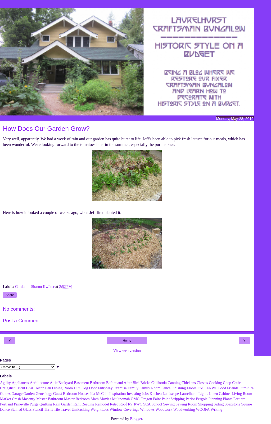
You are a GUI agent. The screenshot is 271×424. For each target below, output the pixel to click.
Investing (134, 393)
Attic (53, 383)
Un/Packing (80, 409)
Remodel (102, 404)
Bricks (145, 383)
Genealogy (44, 393)
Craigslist (7, 388)
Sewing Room (186, 404)
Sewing (168, 404)
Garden (21, 286)
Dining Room (62, 388)
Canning (174, 383)
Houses (83, 393)
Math (95, 399)
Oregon (146, 399)
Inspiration (117, 393)
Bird (136, 383)
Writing (216, 409)
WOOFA (203, 409)
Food (222, 388)
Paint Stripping (173, 399)
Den (48, 388)
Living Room (242, 393)
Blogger (136, 419)
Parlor (190, 399)
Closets (202, 383)
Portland (6, 404)
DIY (77, 388)
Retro (114, 404)
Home (127, 340)
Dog (85, 388)
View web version (127, 351)
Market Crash (10, 399)
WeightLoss (100, 409)
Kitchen (156, 393)
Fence (165, 388)
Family (133, 388)
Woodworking (184, 409)
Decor (39, 388)
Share (10, 295)
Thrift (48, 409)
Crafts (236, 383)
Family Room (150, 388)
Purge (34, 404)
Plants (227, 399)
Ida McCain (99, 393)
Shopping (205, 404)
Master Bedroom (77, 399)
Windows (147, 409)
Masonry (28, 399)
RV (130, 404)
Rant (76, 404)
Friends (232, 388)
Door (93, 388)
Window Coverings (124, 409)
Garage (17, 393)
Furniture (247, 388)
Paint (157, 399)
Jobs (145, 393)
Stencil (38, 409)
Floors (192, 388)
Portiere (239, 399)
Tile (57, 409)
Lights (203, 393)
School (157, 404)
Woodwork (164, 409)
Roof (123, 404)
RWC (138, 404)
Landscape (170, 393)
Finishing (178, 388)
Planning (215, 399)
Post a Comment (21, 320)
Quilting (45, 404)
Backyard (65, 383)
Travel (66, 409)
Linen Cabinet (220, 393)
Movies (105, 399)
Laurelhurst (188, 393)
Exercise (120, 388)
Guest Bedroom (65, 393)
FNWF (212, 388)
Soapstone (232, 404)
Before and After (119, 383)
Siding (219, 404)
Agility (5, 383)
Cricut (20, 388)
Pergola (202, 399)
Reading (88, 404)
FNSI (201, 388)
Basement (81, 383)
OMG (135, 399)
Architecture (39, 383)
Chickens (189, 383)
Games (5, 393)
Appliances (20, 383)
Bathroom (97, 383)
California (159, 383)
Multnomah (121, 399)
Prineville (21, 404)
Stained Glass (21, 409)
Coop (227, 383)
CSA (29, 388)
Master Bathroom (49, 399)
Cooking (215, 383)
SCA (147, 404)
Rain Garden (62, 404)
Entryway (105, 388)
